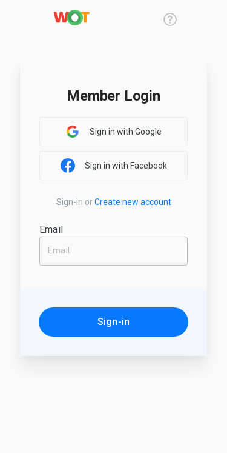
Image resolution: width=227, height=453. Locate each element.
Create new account (132, 202)
